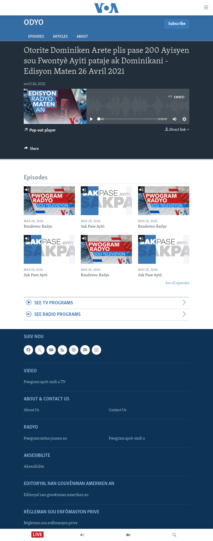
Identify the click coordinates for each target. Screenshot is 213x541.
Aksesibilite (34, 467)
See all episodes (177, 283)
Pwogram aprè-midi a (127, 438)
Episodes (36, 37)
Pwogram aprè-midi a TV (45, 382)
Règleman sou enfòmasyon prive (51, 523)
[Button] (31, 150)
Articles (60, 37)
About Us (31, 410)
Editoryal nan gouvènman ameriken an (56, 495)
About (82, 37)
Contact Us (118, 410)
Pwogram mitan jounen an (45, 438)
